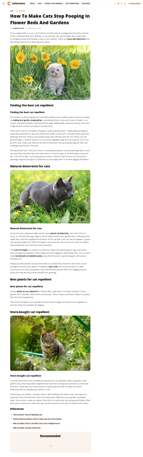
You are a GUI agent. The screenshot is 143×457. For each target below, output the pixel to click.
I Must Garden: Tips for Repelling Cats (27, 415)
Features (86, 3)
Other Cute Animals (53, 3)
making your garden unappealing (27, 120)
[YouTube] (118, 4)
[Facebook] (115, 4)
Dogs (32, 3)
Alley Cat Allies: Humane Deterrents (27, 428)
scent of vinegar (21, 250)
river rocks (53, 266)
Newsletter (134, 3)
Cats (40, 3)
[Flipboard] (121, 4)
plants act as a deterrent (27, 291)
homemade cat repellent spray (28, 256)
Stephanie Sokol (18, 28)
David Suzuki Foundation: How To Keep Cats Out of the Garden (37, 419)
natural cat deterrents (59, 233)
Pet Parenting (72, 3)
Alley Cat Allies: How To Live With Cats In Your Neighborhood (36, 423)
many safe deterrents (76, 39)
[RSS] (125, 4)
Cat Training (20, 11)
